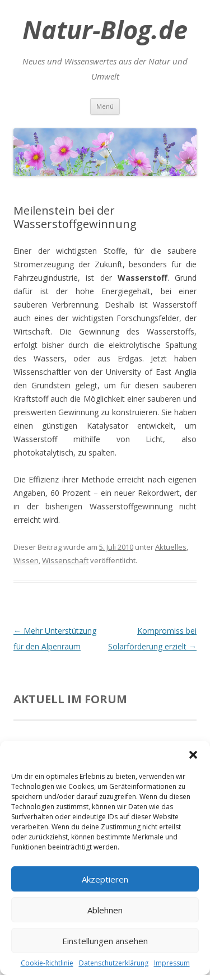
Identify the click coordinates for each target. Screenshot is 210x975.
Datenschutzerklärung (113, 963)
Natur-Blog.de (105, 29)
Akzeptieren (105, 879)
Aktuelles (170, 547)
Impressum (172, 963)
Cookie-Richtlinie (47, 963)
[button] (193, 754)
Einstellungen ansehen (105, 940)
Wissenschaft (65, 560)
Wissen (26, 560)
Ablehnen (105, 910)
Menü (105, 106)
